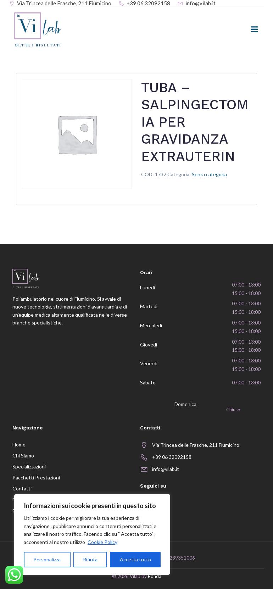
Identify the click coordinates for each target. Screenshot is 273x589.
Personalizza (47, 559)
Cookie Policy (102, 542)
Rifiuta (90, 559)
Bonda (154, 576)
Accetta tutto (135, 559)
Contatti (22, 488)
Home (19, 444)
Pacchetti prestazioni (36, 477)
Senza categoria (209, 174)
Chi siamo (23, 455)
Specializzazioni (29, 466)
